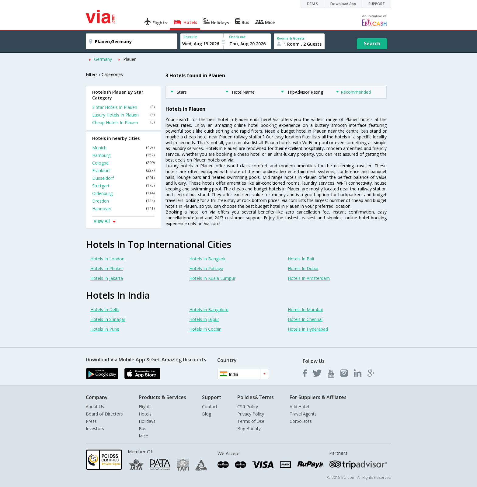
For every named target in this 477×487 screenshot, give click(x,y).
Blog (206, 414)
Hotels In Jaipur (204, 319)
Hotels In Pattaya (206, 268)
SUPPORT (376, 3)
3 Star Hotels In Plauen (123, 107)
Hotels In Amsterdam (309, 278)
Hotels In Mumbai (305, 309)
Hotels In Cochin (205, 329)
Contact (210, 406)
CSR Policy (247, 406)
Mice (143, 436)
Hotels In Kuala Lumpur (212, 278)
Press (91, 421)
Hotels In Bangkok (207, 259)
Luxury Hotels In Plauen (123, 115)
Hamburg (123, 155)
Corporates (301, 421)
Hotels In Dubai (303, 268)
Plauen (130, 59)
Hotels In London (107, 259)
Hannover (123, 208)
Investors (95, 428)
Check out (237, 36)
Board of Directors (104, 414)
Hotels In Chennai (305, 319)
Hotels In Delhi (104, 309)
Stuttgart (123, 186)
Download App (343, 3)
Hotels (145, 414)
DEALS (312, 3)
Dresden (123, 201)
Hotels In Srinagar (107, 319)
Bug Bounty (249, 428)
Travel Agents (303, 414)
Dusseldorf (123, 178)
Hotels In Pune (104, 329)
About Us (95, 406)
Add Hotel (299, 406)
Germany (103, 59)
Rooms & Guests (291, 38)
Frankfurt (123, 170)
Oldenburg (123, 193)
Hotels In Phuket (106, 268)
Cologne (123, 163)
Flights (145, 406)
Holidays (147, 421)
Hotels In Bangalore (208, 309)
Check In (190, 36)
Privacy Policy (250, 414)
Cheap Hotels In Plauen (123, 122)
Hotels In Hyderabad (308, 329)
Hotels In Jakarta (106, 278)
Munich (123, 148)
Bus (142, 428)
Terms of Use (250, 421)
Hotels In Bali (301, 259)
